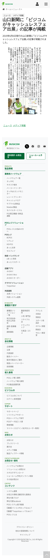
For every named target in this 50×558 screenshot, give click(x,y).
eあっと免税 (11, 259)
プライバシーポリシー (25, 527)
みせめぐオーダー (13, 278)
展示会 (9, 447)
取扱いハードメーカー (15, 363)
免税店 (38, 317)
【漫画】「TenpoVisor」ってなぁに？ (20, 511)
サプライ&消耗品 (13, 204)
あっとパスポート (13, 262)
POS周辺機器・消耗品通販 (15, 215)
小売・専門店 (26, 316)
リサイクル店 (25, 320)
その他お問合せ (13, 479)
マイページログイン (23, 428)
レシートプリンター (14, 197)
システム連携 (12, 491)
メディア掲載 (19, 125)
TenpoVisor (11, 286)
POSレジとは (12, 515)
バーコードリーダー (14, 188)
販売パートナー (13, 357)
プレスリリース (13, 443)
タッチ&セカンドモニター (15, 192)
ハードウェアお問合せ (15, 466)
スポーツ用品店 (40, 322)
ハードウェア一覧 (13, 178)
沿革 (8, 350)
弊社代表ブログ (13, 498)
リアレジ (10, 241)
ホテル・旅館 (40, 326)
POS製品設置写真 (13, 385)
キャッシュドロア (13, 200)
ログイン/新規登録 (14, 399)
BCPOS (9, 238)
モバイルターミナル (14, 210)
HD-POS (10, 244)
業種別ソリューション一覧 (11, 313)
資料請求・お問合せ (14, 156)
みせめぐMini (12, 275)
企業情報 (10, 347)
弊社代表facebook (14, 501)
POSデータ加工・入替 (15, 422)
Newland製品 (12, 207)
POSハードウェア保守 (15, 418)
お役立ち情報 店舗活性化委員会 (19, 495)
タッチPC (10, 181)
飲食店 (38, 330)
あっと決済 (11, 248)
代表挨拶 (10, 353)
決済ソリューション (14, 294)
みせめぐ (10, 271)
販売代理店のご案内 (14, 360)
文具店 (38, 314)
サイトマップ (25, 535)
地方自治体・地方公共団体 (11, 320)
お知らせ (10, 440)
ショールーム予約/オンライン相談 (20, 476)
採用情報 (10, 367)
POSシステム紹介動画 (15, 505)
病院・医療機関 (11, 327)
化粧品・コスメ (26, 332)
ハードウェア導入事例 (15, 381)
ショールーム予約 (35, 156)
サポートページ (13, 412)
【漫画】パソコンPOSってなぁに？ (19, 508)
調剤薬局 (10, 332)
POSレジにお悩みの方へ (15, 230)
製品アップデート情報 (15, 453)
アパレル (39, 311)
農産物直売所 (25, 312)
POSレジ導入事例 (13, 378)
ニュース (7, 125)
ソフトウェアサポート (15, 415)
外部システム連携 (13, 297)
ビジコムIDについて (14, 396)
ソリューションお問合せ (16, 469)
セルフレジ (11, 251)
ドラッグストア (25, 326)
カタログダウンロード (15, 473)
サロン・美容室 (40, 334)
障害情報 (10, 425)
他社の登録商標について (25, 531)
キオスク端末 (12, 185)
